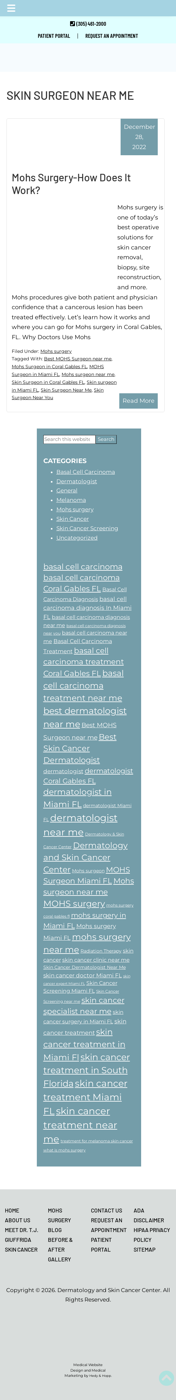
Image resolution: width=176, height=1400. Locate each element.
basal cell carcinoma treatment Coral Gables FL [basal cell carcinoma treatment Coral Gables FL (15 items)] (83, 662)
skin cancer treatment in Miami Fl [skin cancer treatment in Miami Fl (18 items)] (84, 1044)
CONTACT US (106, 1210)
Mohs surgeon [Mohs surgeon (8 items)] (88, 871)
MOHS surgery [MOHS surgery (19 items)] (74, 903)
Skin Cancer (72, 519)
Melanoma (71, 500)
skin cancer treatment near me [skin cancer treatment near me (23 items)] (80, 1125)
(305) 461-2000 (91, 23)
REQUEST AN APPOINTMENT (111, 35)
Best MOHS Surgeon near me (77, 359)
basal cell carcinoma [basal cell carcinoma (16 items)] (83, 566)
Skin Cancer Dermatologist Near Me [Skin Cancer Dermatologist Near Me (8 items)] (84, 967)
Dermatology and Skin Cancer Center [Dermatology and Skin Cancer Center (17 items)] (85, 857)
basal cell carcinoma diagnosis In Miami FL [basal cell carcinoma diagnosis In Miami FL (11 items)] (87, 608)
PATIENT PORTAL (54, 35)
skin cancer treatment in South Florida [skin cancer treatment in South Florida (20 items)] (86, 1070)
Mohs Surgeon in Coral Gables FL (49, 366)
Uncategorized (77, 537)
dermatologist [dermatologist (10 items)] (63, 771)
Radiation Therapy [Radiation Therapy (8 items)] (101, 951)
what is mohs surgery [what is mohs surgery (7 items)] (64, 1150)
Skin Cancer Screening (87, 528)
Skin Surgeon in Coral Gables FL (48, 382)
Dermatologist (76, 481)
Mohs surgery (56, 351)
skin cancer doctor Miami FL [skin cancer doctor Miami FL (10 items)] (82, 975)
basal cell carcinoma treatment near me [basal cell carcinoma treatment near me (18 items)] (83, 685)
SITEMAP (144, 1249)
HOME (12, 1210)
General (67, 490)
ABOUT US (17, 1220)
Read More (138, 400)
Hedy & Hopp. (100, 1376)
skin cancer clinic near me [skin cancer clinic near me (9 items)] (96, 960)
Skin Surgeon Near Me (66, 390)
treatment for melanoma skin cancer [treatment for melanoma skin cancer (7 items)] (97, 1140)
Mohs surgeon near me (88, 374)
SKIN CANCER (21, 1249)
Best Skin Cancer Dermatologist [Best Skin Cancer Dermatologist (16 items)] (80, 748)
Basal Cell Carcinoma (85, 472)
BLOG (55, 1230)
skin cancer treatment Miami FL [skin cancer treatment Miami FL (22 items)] (85, 1097)
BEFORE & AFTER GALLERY (60, 1249)
